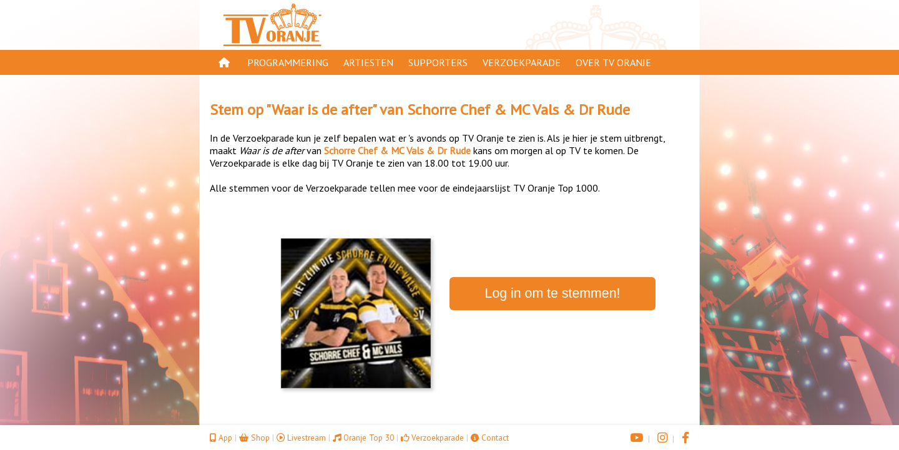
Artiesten (368, 62)
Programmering (287, 62)
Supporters (438, 62)
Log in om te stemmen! (553, 293)
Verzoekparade (522, 62)
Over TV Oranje (613, 62)
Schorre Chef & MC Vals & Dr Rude (518, 109)
